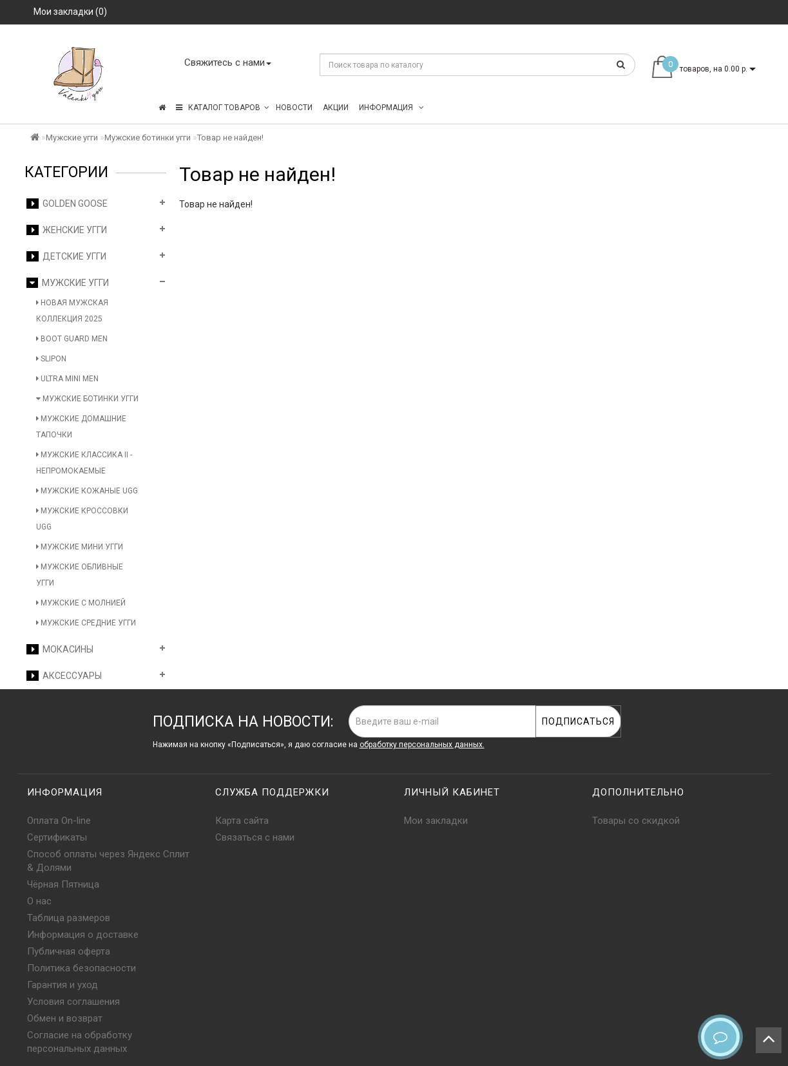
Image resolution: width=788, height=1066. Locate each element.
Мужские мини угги (79, 546)
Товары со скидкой (636, 820)
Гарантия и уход (62, 985)
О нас (39, 901)
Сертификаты (57, 837)
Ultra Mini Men (67, 378)
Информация (391, 107)
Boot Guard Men (72, 338)
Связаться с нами (254, 837)
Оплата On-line (59, 820)
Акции (336, 107)
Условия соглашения (73, 1001)
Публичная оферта (68, 951)
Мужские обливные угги (79, 574)
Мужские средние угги (86, 622)
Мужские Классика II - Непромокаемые (84, 462)
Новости (294, 107)
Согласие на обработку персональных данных (79, 1041)
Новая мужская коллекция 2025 (72, 310)
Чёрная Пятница (63, 884)
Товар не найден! (230, 137)
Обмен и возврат (64, 1018)
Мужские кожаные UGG (87, 490)
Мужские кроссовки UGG (82, 518)
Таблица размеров (68, 918)
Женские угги (66, 230)
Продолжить (728, 230)
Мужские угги (72, 137)
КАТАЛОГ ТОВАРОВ (222, 107)
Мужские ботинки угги (147, 137)
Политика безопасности (81, 968)
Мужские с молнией (81, 602)
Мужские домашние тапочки (81, 426)
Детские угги (66, 256)
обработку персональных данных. (422, 744)
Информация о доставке (83, 934)
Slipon (51, 358)
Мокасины (59, 649)
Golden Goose (67, 203)
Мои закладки (436, 820)
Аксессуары (64, 676)
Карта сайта (242, 820)
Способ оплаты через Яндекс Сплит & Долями (108, 860)
